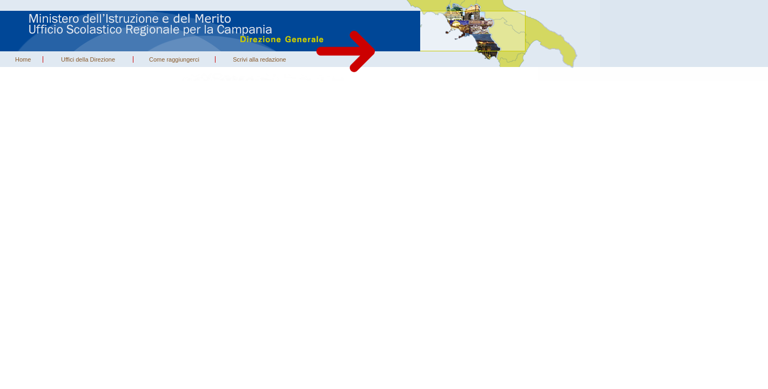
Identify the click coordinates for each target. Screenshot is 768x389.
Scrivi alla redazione (259, 59)
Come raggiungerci (174, 59)
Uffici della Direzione (88, 59)
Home (23, 59)
